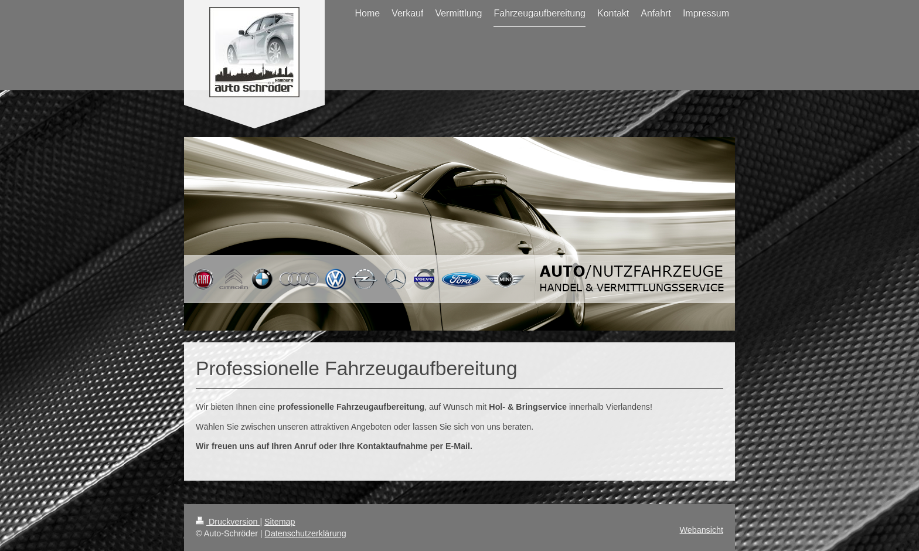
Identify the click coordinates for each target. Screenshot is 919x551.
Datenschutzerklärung (305, 533)
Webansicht (701, 530)
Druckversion (228, 521)
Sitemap (279, 521)
